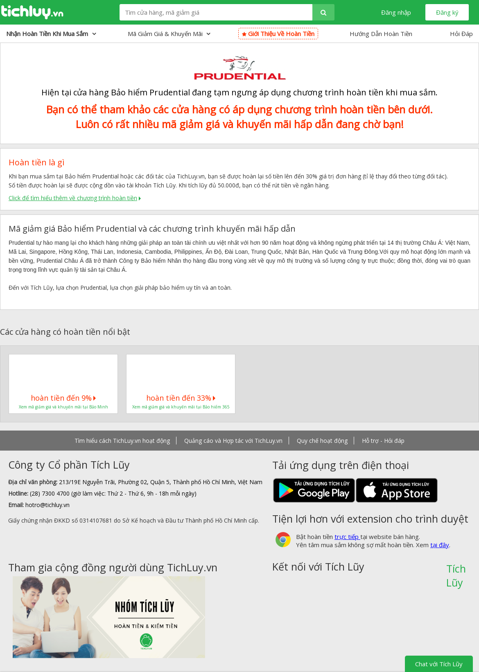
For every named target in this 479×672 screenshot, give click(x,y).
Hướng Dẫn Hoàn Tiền (381, 33)
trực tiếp (347, 536)
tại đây (439, 545)
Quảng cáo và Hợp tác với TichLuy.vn (233, 440)
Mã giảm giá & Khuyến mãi (169, 33)
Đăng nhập (396, 12)
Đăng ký (447, 12)
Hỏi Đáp (461, 33)
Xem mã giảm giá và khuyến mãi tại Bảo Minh (63, 407)
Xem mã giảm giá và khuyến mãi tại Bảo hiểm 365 (181, 407)
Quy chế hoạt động (322, 440)
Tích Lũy (456, 571)
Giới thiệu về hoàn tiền (278, 33)
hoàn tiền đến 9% (63, 398)
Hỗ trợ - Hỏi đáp (383, 440)
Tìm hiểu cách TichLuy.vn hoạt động (122, 440)
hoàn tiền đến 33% (180, 398)
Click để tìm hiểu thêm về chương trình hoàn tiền (73, 198)
